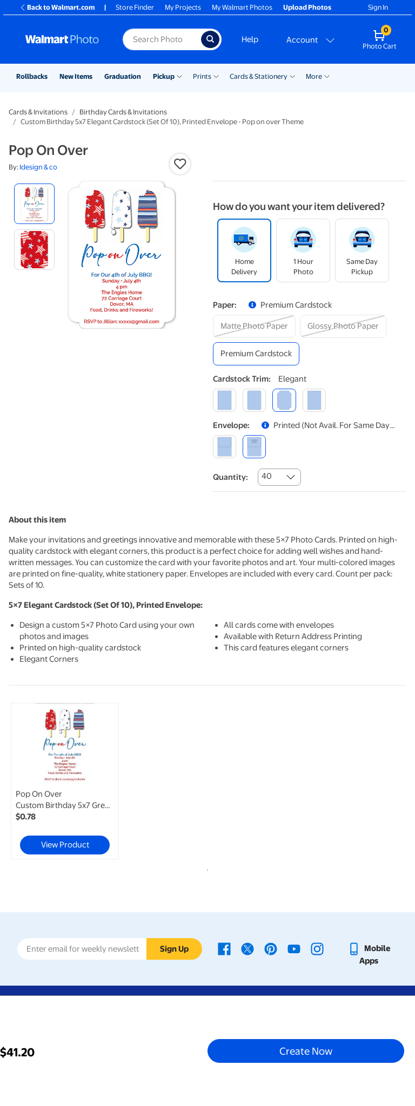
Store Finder (135, 7)
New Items (75, 76)
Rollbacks (32, 76)
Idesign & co (38, 167)
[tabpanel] (75, 781)
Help (250, 39)
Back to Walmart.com (57, 7)
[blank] (224, 446)
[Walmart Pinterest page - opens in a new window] (270, 948)
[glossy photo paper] (343, 326)
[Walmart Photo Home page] (62, 39)
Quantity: (230, 477)
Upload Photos (307, 7)
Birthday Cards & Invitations (123, 112)
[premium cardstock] (256, 353)
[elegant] (284, 400)
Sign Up (174, 949)
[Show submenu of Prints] (216, 75)
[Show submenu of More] (327, 75)
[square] (224, 400)
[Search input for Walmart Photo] (162, 39)
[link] (64, 781)
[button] (180, 164)
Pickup (164, 76)
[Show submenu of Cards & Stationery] (292, 75)
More (314, 76)
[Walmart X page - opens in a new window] (247, 948)
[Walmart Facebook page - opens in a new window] (224, 948)
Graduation (122, 76)
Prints (202, 76)
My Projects (183, 7)
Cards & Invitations (38, 112)
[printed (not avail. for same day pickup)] (254, 446)
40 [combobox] (267, 476)
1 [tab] (205, 868)
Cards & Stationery (258, 76)
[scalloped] (314, 400)
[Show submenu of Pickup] (179, 75)
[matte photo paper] (254, 326)
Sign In (378, 7)
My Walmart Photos (242, 7)
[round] (254, 400)
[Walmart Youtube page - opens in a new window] (293, 948)
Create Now (305, 1051)
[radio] (34, 204)
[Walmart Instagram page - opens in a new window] (317, 948)
